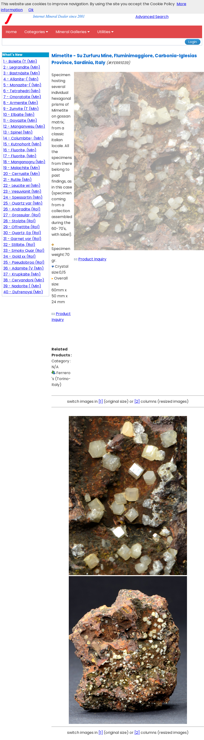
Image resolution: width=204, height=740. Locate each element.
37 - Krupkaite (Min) (22, 274)
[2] (137, 401)
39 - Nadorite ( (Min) (22, 286)
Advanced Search (152, 16)
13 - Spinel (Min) (18, 132)
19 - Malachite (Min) (21, 168)
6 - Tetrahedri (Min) (21, 91)
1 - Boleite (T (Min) (20, 61)
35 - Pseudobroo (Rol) (23, 262)
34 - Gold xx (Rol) (19, 256)
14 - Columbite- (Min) (23, 138)
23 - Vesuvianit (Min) (22, 191)
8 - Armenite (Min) (20, 102)
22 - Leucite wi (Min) (21, 185)
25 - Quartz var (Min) (23, 203)
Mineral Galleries (73, 32)
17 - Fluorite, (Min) (19, 156)
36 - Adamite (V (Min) (23, 268)
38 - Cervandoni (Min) (23, 280)
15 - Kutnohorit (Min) (22, 144)
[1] (101, 401)
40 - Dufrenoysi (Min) (23, 292)
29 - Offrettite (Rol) (21, 227)
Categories (36, 32)
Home (11, 32)
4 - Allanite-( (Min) (21, 79)
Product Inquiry (92, 259)
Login (192, 41)
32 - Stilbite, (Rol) (19, 244)
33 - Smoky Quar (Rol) (23, 250)
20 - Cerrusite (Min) (21, 173)
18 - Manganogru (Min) (24, 162)
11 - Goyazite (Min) (20, 120)
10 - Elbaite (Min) (19, 114)
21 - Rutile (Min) (17, 179)
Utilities (105, 32)
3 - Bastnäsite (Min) (21, 73)
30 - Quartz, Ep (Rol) (22, 233)
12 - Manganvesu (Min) (24, 126)
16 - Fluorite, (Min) (19, 150)
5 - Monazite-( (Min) (22, 85)
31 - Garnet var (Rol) (22, 238)
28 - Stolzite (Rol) (19, 221)
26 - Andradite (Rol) (21, 209)
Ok (31, 10)
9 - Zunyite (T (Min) (21, 108)
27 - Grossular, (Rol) (22, 215)
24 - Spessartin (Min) (23, 197)
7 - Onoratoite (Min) (22, 97)
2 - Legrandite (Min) (21, 67)
